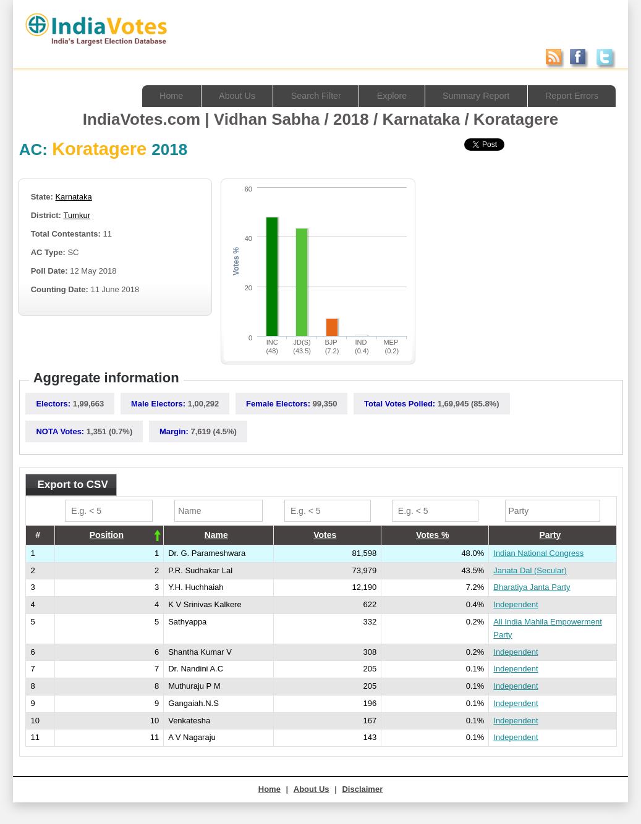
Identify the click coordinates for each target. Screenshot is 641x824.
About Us (223, 95)
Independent (515, 604)
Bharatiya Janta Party (531, 587)
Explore (383, 95)
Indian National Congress (538, 553)
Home (155, 95)
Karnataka (73, 196)
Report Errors (570, 95)
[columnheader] (109, 535)
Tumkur (76, 215)
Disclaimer (362, 789)
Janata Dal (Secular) (530, 570)
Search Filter (305, 95)
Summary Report (471, 95)
